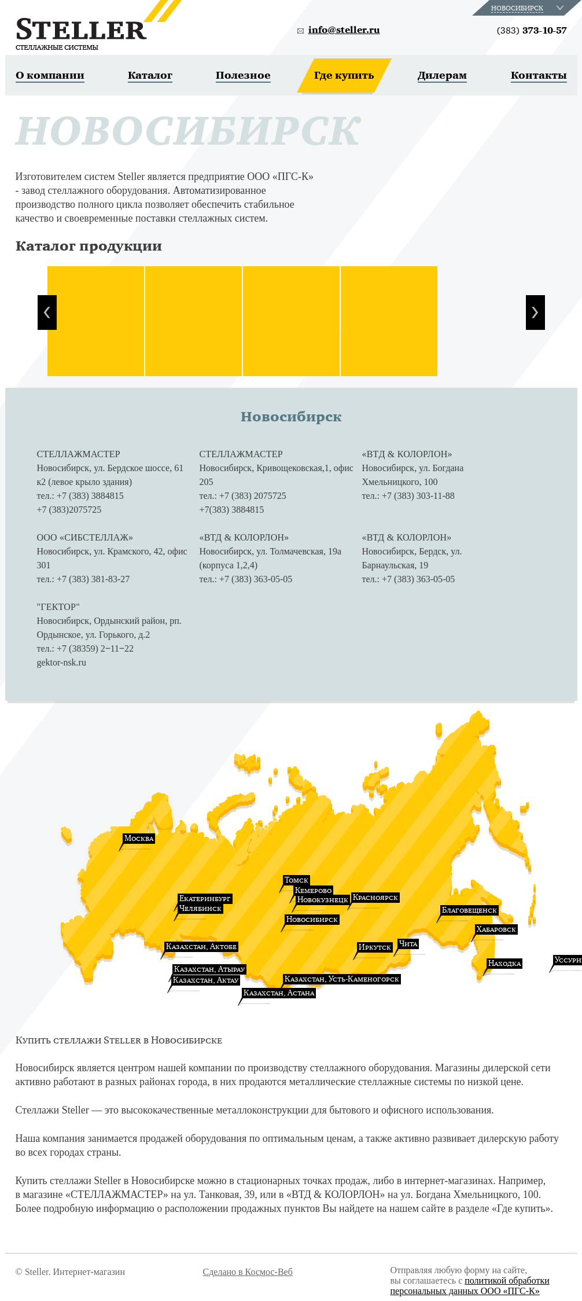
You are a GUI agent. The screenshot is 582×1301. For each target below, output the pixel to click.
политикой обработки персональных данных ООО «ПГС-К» (470, 1286)
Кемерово (313, 890)
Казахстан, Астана (279, 992)
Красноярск (375, 897)
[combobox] (528, 8)
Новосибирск (312, 919)
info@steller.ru (344, 30)
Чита (408, 943)
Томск (296, 880)
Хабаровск (496, 929)
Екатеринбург (205, 898)
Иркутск (375, 947)
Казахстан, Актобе (201, 946)
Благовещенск (469, 910)
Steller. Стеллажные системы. (99, 25)
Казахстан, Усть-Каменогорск (342, 979)
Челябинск (200, 908)
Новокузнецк (322, 899)
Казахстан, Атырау (209, 969)
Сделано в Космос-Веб (248, 1272)
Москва (138, 838)
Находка (504, 963)
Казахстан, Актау (205, 980)
